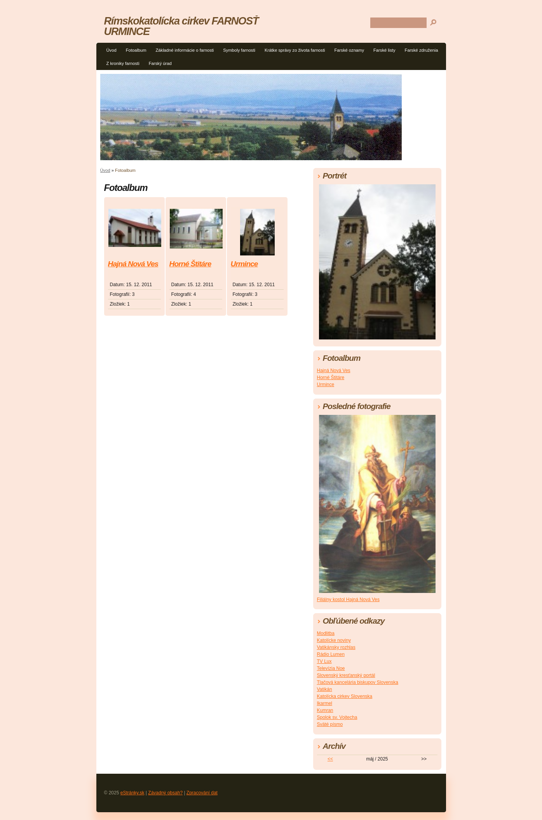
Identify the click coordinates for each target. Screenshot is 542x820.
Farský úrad (160, 63)
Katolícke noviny (334, 640)
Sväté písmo (330, 724)
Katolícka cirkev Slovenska (345, 696)
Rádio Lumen (331, 654)
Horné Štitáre (190, 264)
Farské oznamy (349, 50)
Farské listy (384, 50)
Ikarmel (324, 703)
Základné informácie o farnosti (184, 50)
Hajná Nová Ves (133, 264)
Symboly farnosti (239, 50)
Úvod (111, 50)
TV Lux (324, 661)
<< (330, 759)
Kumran (325, 710)
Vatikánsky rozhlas (336, 647)
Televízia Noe (331, 668)
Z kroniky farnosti (122, 63)
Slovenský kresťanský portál (346, 675)
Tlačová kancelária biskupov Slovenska (357, 682)
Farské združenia (421, 50)
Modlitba (326, 633)
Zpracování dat (202, 793)
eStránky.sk (132, 793)
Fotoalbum (136, 50)
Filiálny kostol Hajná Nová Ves (348, 599)
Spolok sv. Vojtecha (337, 717)
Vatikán (324, 689)
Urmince (244, 264)
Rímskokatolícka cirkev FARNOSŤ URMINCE (181, 26)
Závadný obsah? (165, 793)
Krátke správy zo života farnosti (295, 50)
